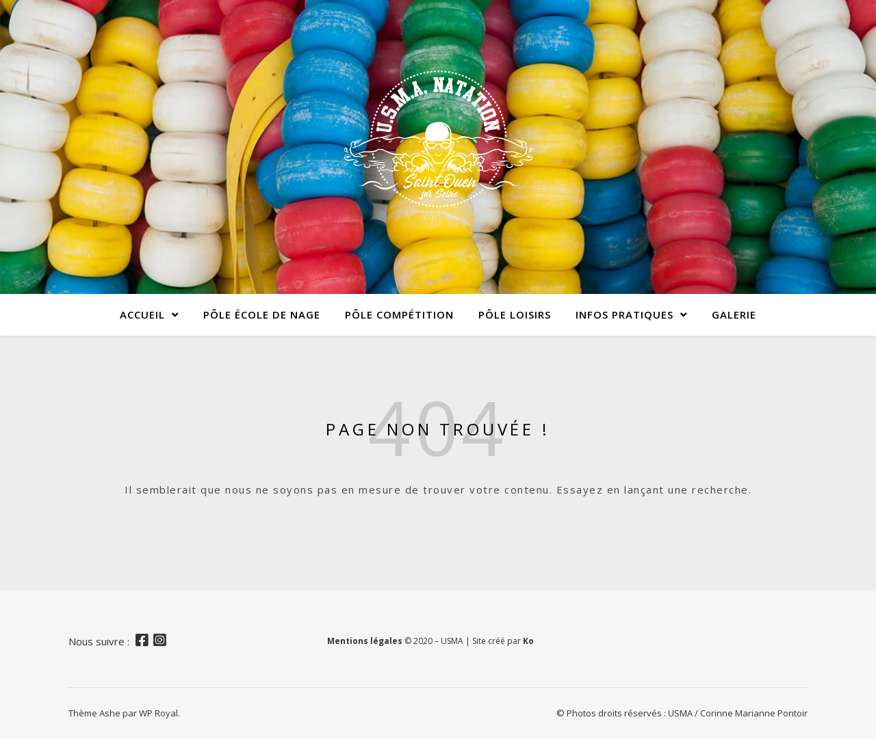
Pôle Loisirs (514, 314)
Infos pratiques (624, 314)
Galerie (734, 314)
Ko (528, 641)
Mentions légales (364, 641)
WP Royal (158, 713)
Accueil (142, 314)
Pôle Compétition (399, 314)
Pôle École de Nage (261, 314)
